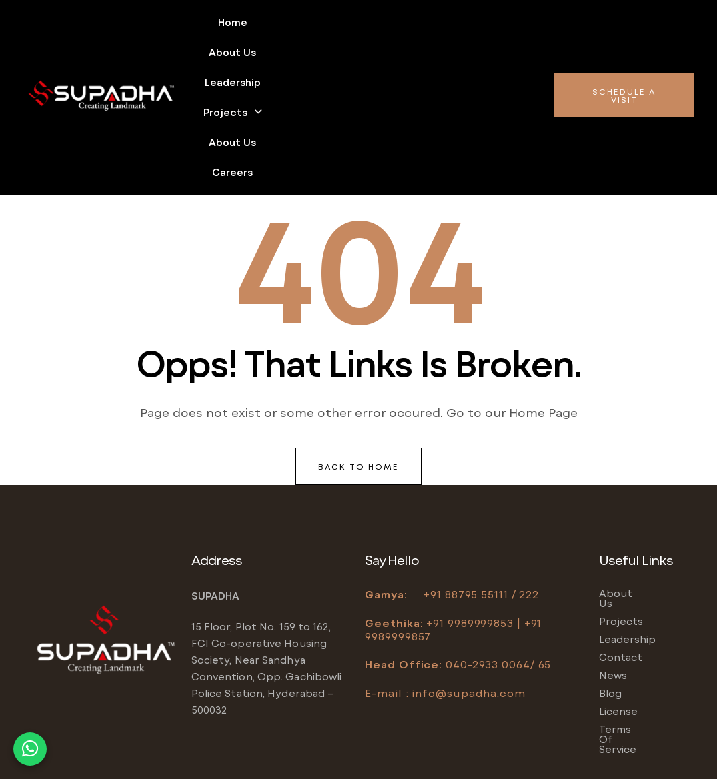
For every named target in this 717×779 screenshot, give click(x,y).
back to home (358, 346)
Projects (433, 22)
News (613, 545)
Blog (610, 563)
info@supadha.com (468, 572)
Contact (620, 527)
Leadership (355, 22)
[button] (433, 22)
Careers (369, 52)
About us (283, 22)
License (618, 581)
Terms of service (643, 599)
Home (225, 22)
